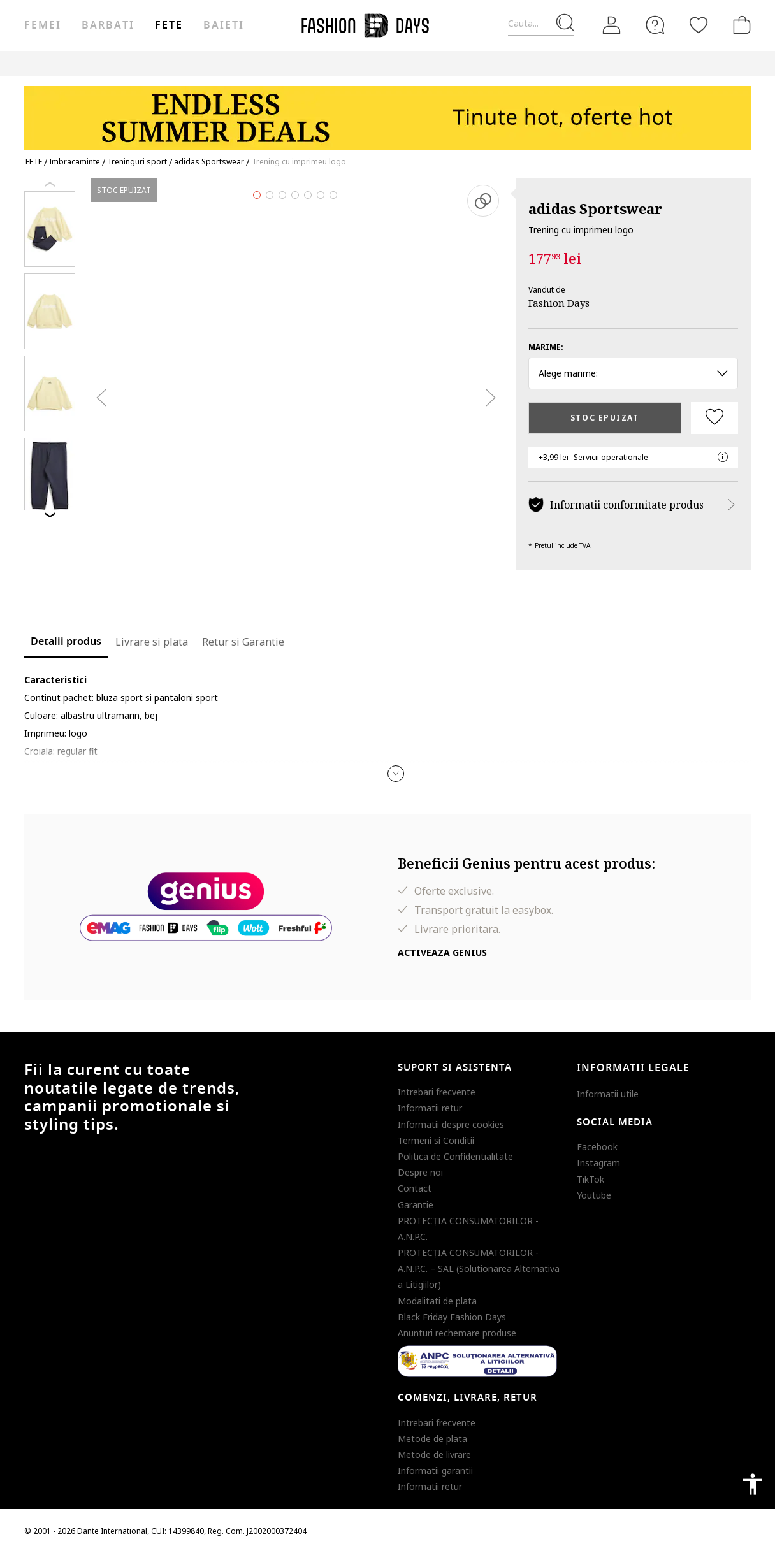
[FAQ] (655, 25)
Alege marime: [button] (633, 373)
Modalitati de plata (437, 1301)
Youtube (594, 1195)
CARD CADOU (443, 63)
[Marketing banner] (387, 112)
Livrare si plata (151, 642)
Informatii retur (430, 1108)
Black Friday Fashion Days (452, 1317)
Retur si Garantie (243, 642)
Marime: (545, 347)
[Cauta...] (541, 24)
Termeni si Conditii (436, 1140)
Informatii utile (608, 1094)
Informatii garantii (435, 1470)
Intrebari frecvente (436, 1092)
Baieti (223, 25)
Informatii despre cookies (451, 1124)
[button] (396, 773)
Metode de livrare (434, 1454)
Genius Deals (323, 63)
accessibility (752, 1484)
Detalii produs (66, 641)
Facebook (597, 1147)
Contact (414, 1188)
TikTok (590, 1179)
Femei (42, 25)
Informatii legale (633, 1068)
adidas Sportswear (595, 208)
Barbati (108, 25)
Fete (169, 25)
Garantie (415, 1205)
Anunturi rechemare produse (457, 1333)
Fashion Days (559, 302)
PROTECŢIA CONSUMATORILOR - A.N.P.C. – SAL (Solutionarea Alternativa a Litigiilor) (479, 1268)
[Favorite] (698, 25)
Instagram (598, 1163)
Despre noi (420, 1172)
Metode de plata (432, 1439)
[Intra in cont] (612, 25)
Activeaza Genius (442, 952)
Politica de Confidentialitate (455, 1156)
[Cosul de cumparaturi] (739, 25)
